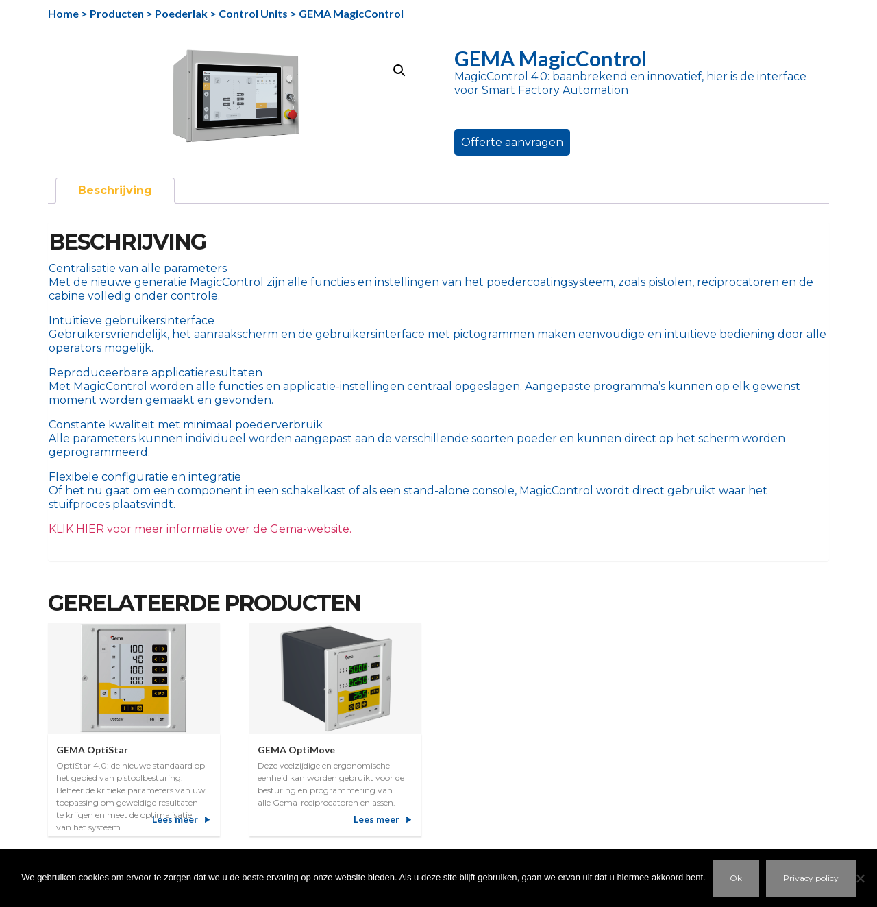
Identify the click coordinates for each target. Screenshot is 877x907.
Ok (736, 878)
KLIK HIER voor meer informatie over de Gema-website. (200, 528)
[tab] (115, 191)
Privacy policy (811, 878)
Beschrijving (115, 190)
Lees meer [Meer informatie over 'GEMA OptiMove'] (376, 819)
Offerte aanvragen (512, 142)
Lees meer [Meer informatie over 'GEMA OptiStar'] (175, 819)
